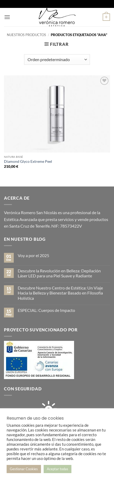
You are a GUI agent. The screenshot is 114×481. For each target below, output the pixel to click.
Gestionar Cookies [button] (24, 469)
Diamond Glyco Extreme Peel (28, 161)
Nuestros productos (26, 35)
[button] (7, 17)
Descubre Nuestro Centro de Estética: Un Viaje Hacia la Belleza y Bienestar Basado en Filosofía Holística (60, 292)
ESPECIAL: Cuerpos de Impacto (46, 310)
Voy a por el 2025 (33, 255)
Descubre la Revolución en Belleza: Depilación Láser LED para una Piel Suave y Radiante (59, 273)
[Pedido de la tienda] (57, 59)
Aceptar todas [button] (57, 469)
